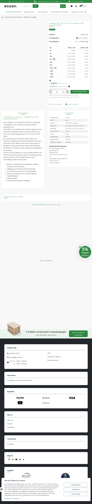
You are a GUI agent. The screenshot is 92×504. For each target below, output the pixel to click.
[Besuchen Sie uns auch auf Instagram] (12, 459)
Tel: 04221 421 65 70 (18, 1)
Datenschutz (15, 498)
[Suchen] (27, 6)
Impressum (7, 498)
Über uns (10, 420)
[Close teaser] (80, 247)
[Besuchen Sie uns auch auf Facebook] (9, 459)
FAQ (48, 353)
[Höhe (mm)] (57, 6)
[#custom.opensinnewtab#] (26, 477)
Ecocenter (10, 444)
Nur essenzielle (75, 494)
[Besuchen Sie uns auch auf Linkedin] (20, 459)
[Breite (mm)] (50, 6)
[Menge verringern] (50, 91)
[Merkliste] (71, 6)
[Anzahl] (56, 91)
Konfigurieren (76, 489)
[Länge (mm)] (43, 6)
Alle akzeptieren (75, 485)
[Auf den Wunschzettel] (56, 104)
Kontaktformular (52, 360)
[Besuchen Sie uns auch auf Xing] (23, 459)
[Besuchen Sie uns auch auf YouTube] (16, 459)
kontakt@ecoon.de (15, 357)
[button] (76, 6)
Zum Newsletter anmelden (78, 333)
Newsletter (10, 427)
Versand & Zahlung (53, 357)
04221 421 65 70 (14, 353)
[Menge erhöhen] (67, 91)
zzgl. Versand (53, 89)
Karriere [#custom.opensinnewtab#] (9, 424)
